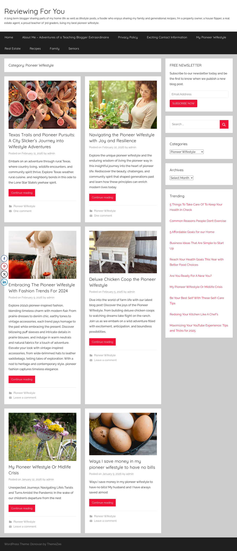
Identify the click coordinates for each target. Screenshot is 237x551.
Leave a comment (25, 397)
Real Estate (13, 48)
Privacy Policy (128, 37)
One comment (23, 211)
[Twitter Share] (4, 274)
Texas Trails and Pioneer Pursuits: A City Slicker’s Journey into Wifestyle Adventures (42, 140)
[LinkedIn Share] (4, 282)
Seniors (74, 48)
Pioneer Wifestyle (24, 206)
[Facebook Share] (4, 258)
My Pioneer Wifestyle (211, 37)
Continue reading (21, 192)
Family (54, 48)
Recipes (35, 48)
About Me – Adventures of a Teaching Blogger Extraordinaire (65, 37)
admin (51, 153)
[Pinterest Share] (4, 266)
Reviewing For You (34, 11)
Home (9, 37)
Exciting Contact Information (167, 37)
